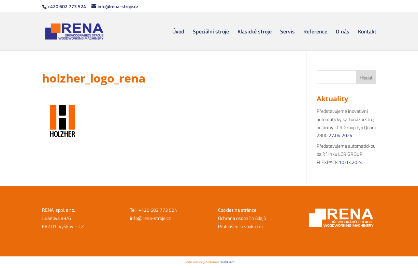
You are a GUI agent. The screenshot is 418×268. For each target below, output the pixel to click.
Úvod (178, 32)
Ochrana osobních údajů (242, 218)
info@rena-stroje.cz (150, 218)
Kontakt (367, 32)
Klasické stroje (254, 32)
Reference (315, 32)
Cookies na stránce (237, 209)
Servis (287, 32)
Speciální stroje (211, 32)
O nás (342, 32)
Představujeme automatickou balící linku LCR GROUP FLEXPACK (346, 154)
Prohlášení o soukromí (240, 226)
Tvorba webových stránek (201, 262)
